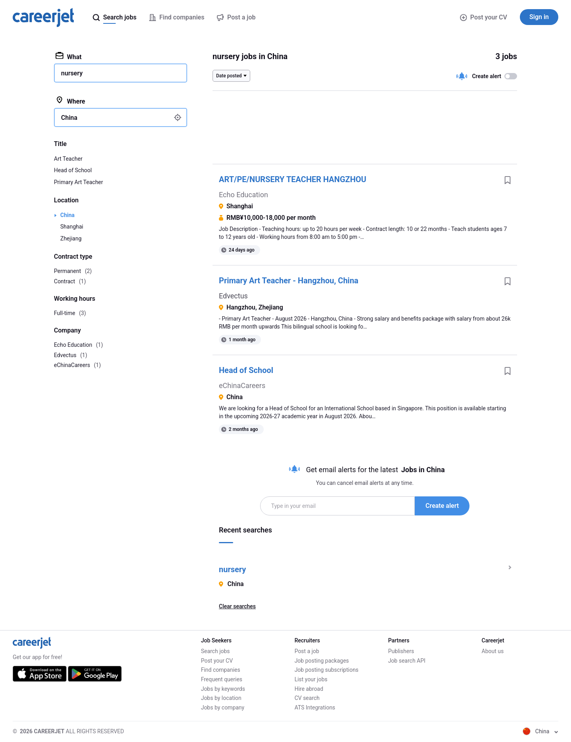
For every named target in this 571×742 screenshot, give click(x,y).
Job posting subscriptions (326, 670)
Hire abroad (309, 689)
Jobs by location (221, 698)
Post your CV (483, 17)
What (69, 56)
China (67, 215)
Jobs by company (223, 707)
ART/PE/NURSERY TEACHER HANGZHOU (292, 179)
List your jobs (311, 679)
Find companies (220, 670)
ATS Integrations (315, 707)
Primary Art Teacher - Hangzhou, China (288, 280)
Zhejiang (70, 238)
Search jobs (215, 651)
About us (493, 651)
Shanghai (71, 226)
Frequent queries (221, 679)
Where (70, 100)
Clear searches (237, 606)
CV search (307, 698)
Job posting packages (322, 660)
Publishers (401, 651)
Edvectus (233, 296)
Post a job (307, 651)
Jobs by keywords (223, 689)
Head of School (246, 370)
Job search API (406, 660)
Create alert (442, 505)
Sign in (539, 17)
